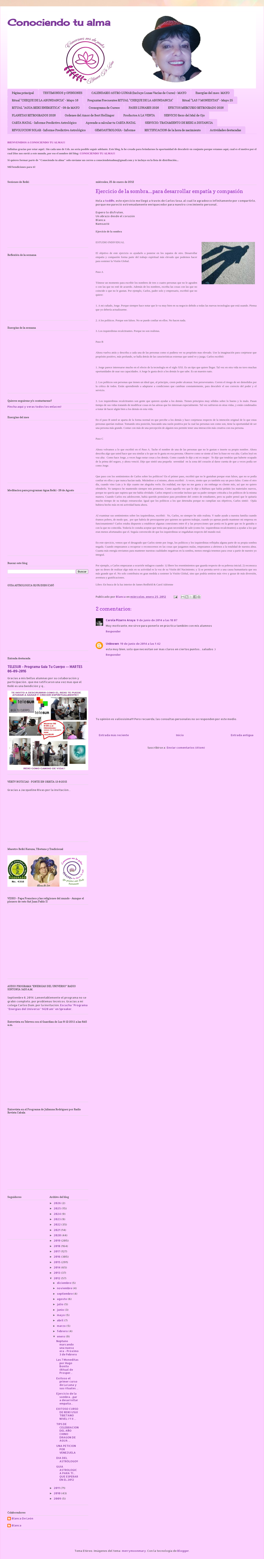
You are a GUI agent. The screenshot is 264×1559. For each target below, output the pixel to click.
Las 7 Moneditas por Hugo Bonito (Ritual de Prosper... (67, 1366)
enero (61, 1336)
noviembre (65, 1288)
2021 (57, 1230)
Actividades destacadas (225, 130)
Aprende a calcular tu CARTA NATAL (111, 122)
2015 (57, 1262)
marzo (61, 1325)
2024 (58, 1213)
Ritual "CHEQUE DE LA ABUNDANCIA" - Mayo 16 (45, 100)
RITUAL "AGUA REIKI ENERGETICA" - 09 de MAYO (46, 107)
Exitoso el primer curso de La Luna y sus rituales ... (67, 1383)
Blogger (183, 1550)
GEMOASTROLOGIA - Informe (115, 130)
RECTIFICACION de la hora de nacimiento (172, 130)
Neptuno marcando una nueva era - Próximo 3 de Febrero (67, 1347)
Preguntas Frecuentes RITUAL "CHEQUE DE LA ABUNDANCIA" (130, 100)
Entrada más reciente (114, 735)
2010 (57, 1493)
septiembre (65, 1293)
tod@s (109, 200)
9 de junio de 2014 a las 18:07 (157, 620)
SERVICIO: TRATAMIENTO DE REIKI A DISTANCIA (179, 122)
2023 (57, 1219)
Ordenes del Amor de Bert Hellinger (89, 115)
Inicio (180, 735)
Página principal (23, 93)
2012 (57, 1278)
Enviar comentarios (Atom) (186, 747)
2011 (57, 1488)
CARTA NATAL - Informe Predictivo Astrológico (44, 122)
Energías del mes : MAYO (212, 93)
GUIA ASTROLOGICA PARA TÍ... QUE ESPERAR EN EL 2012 (67, 1473)
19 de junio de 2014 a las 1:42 (140, 643)
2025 (58, 1208)
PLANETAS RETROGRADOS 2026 (34, 115)
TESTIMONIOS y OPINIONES (62, 93)
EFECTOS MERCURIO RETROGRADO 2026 (196, 107)
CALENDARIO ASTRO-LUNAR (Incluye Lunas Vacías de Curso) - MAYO (138, 93)
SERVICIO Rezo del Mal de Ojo (184, 115)
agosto (62, 1299)
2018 (57, 1246)
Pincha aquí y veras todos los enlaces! (34, 406)
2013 (57, 1272)
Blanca (16, 1525)
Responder (113, 631)
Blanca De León (22, 1518)
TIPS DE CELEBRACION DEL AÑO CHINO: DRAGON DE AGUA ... (67, 1432)
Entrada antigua (242, 735)
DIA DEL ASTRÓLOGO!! (67, 1459)
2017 (57, 1251)
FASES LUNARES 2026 (144, 107)
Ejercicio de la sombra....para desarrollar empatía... (67, 1398)
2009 (58, 1498)
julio (60, 1304)
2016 (57, 1256)
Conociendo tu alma (58, 22)
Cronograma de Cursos (104, 107)
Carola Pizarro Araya (120, 620)
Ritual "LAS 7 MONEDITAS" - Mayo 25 (207, 100)
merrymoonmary (134, 1550)
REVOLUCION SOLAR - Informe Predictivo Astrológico (49, 130)
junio (61, 1309)
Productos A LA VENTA (139, 115)
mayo (61, 1315)
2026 (58, 1203)
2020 (58, 1235)
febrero (63, 1331)
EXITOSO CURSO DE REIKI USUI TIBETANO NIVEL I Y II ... (67, 1413)
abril (60, 1320)
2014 (57, 1267)
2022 (57, 1224)
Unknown (112, 643)
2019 (57, 1240)
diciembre (64, 1282)
